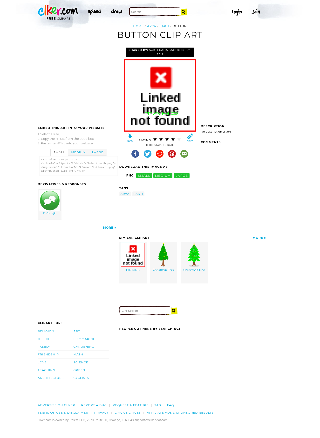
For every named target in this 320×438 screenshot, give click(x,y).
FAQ (170, 405)
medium (163, 175)
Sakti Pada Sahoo (165, 50)
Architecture (51, 378)
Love (42, 362)
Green (79, 370)
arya (151, 26)
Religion (46, 331)
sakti (164, 26)
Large (97, 152)
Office (44, 339)
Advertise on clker (56, 405)
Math (78, 354)
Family (44, 346)
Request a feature (131, 405)
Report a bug (94, 405)
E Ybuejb (50, 202)
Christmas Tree (163, 257)
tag (158, 405)
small (144, 175)
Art (77, 331)
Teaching (46, 370)
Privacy (101, 412)
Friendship (48, 354)
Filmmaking (85, 339)
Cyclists (81, 378)
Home (138, 26)
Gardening (84, 346)
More (108, 227)
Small (59, 152)
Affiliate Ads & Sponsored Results (180, 412)
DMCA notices (128, 412)
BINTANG (133, 257)
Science (81, 362)
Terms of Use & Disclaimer (63, 412)
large (182, 175)
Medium (78, 152)
